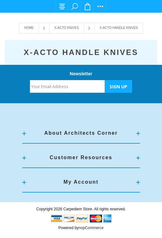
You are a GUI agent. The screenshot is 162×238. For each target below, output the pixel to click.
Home (29, 28)
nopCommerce (91, 228)
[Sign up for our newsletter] (67, 86)
